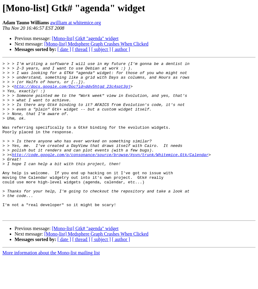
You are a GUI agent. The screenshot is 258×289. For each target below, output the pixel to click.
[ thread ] (81, 49)
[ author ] (121, 49)
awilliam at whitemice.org (75, 22)
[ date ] (64, 49)
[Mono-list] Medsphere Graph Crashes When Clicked (96, 43)
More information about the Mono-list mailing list (51, 283)
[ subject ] (101, 49)
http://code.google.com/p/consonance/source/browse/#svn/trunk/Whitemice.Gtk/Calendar (110, 173)
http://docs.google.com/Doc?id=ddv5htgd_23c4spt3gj (72, 91)
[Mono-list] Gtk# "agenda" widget (85, 38)
